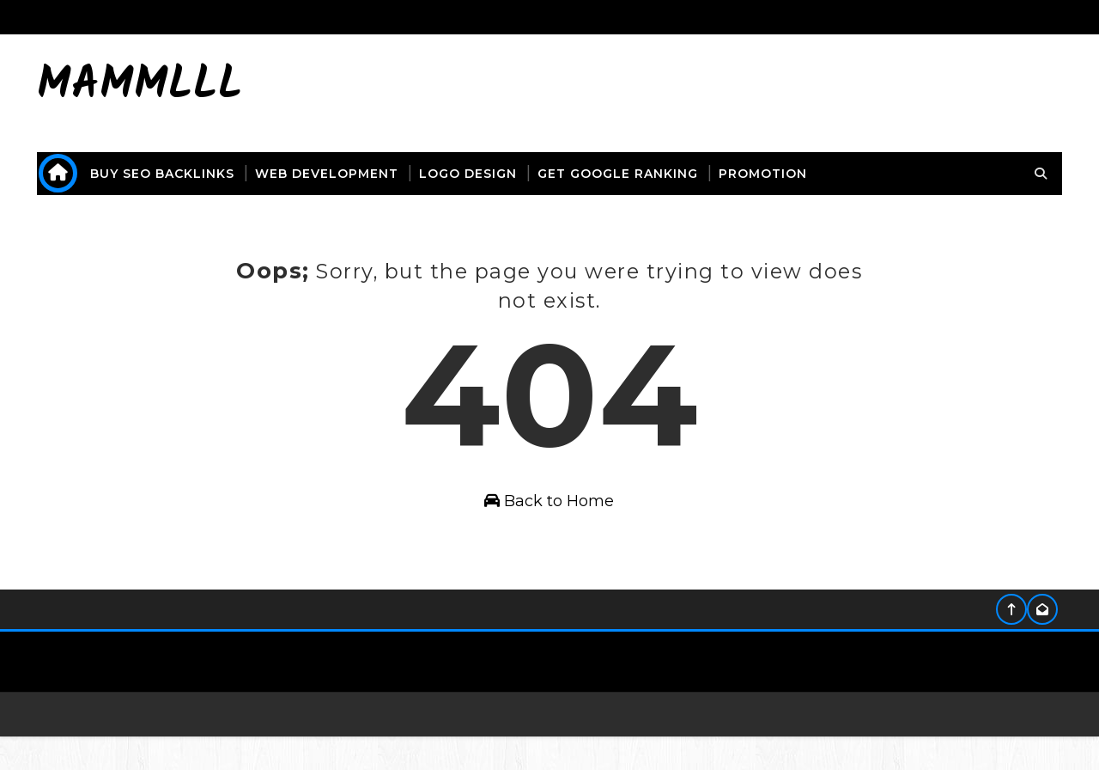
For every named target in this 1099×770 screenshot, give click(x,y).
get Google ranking (628, 173)
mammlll (150, 86)
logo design (478, 173)
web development (337, 173)
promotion (773, 173)
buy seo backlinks (172, 173)
